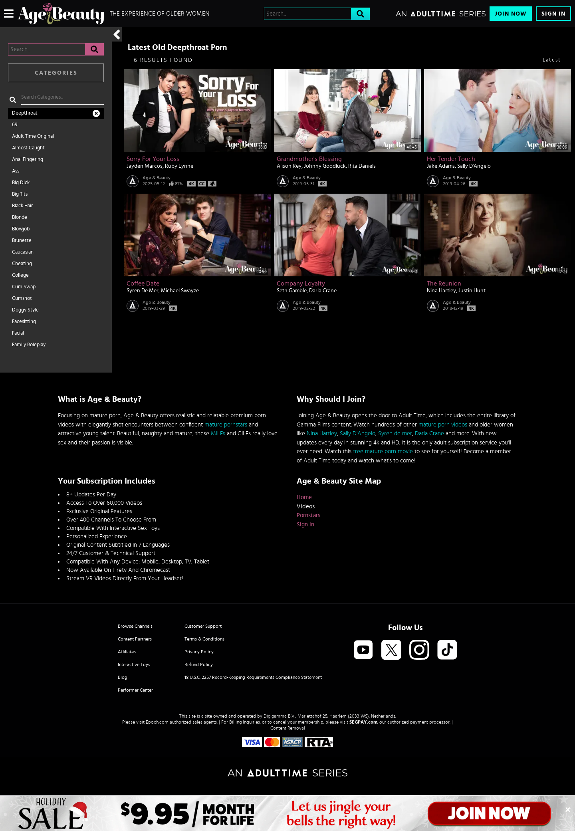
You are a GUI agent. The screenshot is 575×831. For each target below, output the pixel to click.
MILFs (218, 433)
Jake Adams (441, 166)
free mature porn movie (383, 451)
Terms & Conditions (204, 639)
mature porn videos (442, 425)
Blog (122, 677)
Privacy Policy (199, 651)
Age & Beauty (157, 177)
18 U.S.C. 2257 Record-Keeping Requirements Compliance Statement (253, 677)
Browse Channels (135, 626)
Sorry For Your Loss (153, 159)
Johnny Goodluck (325, 166)
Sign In (553, 14)
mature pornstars (225, 425)
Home (304, 497)
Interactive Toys (134, 664)
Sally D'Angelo (474, 166)
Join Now (511, 14)
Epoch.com (157, 722)
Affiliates (127, 651)
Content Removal (287, 728)
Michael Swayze (180, 291)
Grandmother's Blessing (309, 159)
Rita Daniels (362, 166)
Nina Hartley (441, 291)
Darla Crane (323, 291)
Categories (56, 73)
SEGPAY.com (363, 722)
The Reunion (444, 283)
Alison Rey (289, 166)
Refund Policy (198, 664)
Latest (552, 60)
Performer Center (135, 690)
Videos (306, 507)
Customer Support (203, 626)
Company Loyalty (301, 283)
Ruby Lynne (179, 166)
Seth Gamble (292, 291)
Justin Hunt (472, 291)
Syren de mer (395, 433)
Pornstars (308, 515)
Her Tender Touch (451, 159)
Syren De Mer (143, 291)
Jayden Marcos (145, 166)
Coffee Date (143, 283)
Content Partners (135, 639)
